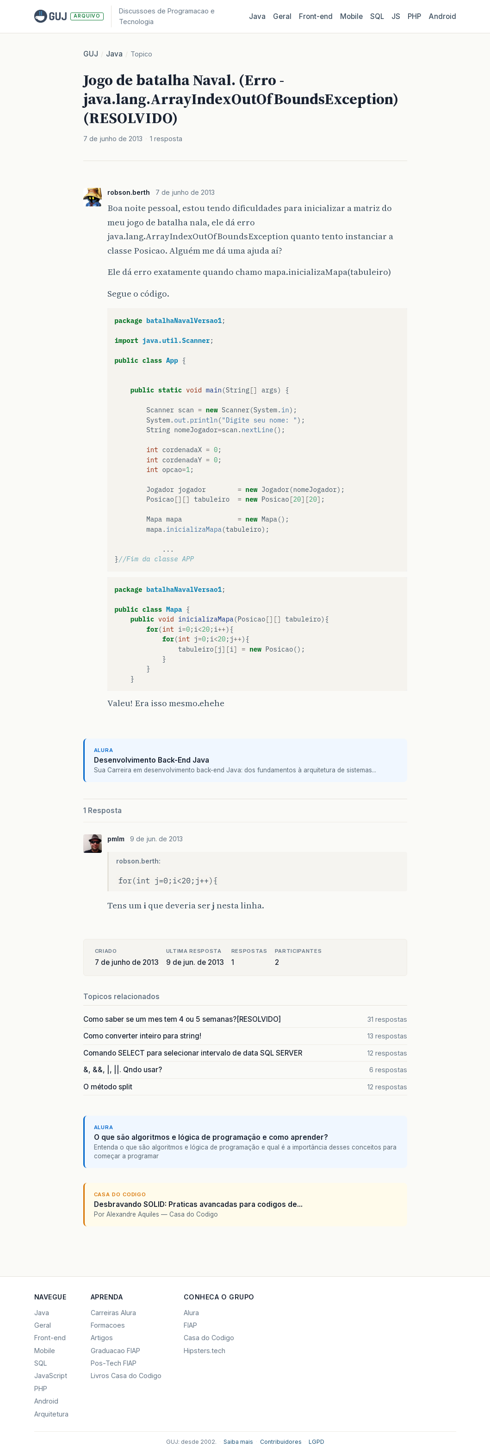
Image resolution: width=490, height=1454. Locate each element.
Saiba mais (238, 1441)
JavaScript (50, 1375)
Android (442, 16)
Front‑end (316, 16)
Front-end (50, 1338)
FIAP (190, 1325)
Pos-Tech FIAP (113, 1363)
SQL (377, 16)
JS (395, 16)
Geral (282, 16)
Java (257, 16)
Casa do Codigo (209, 1338)
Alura (191, 1313)
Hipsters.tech (204, 1351)
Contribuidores (281, 1441)
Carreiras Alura (113, 1313)
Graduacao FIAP (115, 1351)
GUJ (90, 54)
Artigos (102, 1338)
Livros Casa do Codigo (126, 1375)
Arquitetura (51, 1414)
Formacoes (108, 1325)
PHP (414, 16)
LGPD (316, 1441)
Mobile (351, 16)
